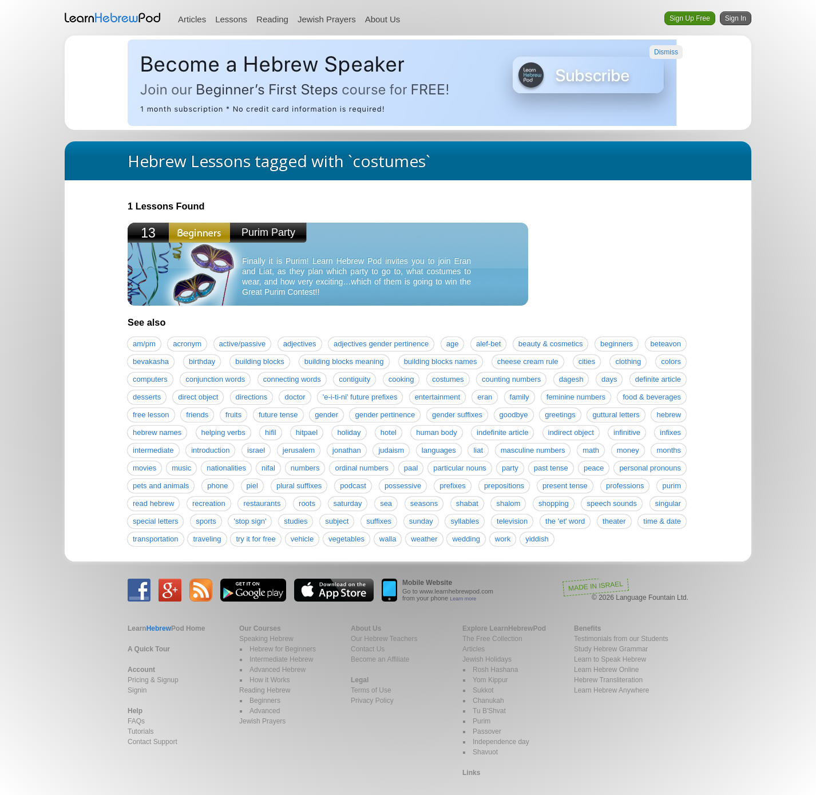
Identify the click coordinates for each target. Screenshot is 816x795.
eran (484, 397)
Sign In (735, 18)
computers (150, 379)
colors (671, 361)
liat (478, 450)
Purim (481, 721)
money (628, 450)
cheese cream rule (527, 361)
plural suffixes (299, 485)
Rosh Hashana (495, 670)
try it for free (255, 539)
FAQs (136, 721)
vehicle (302, 539)
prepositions (504, 485)
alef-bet (488, 343)
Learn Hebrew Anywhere (611, 690)
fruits (233, 414)
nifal (268, 468)
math (591, 450)
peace (594, 468)
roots (307, 503)
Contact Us (368, 649)
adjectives (299, 343)
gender (326, 414)
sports (206, 521)
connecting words (292, 379)
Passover (487, 731)
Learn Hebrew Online (606, 670)
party (510, 468)
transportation (156, 539)
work (502, 539)
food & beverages (652, 397)
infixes (670, 432)
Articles (192, 19)
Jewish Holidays (487, 659)
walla (388, 539)
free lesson (151, 414)
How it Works (269, 680)
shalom (508, 503)
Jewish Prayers (327, 19)
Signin (137, 690)
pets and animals (161, 485)
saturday (348, 503)
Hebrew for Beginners (282, 649)
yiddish (536, 539)
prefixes (452, 485)
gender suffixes (457, 414)
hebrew (668, 414)
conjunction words (215, 379)
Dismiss (666, 52)
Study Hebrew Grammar (611, 649)
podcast (353, 485)
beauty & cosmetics (550, 343)
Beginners (264, 701)
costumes (448, 379)
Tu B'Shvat (489, 711)
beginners (616, 343)
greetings (560, 414)
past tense (551, 468)
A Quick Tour (149, 649)
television (512, 521)
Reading (272, 19)
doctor (294, 397)
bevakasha (151, 361)
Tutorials (141, 731)
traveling (207, 539)
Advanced (264, 711)
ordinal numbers (361, 468)
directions (252, 397)
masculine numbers (533, 450)
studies (295, 521)
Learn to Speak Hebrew (610, 659)
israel (256, 450)
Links (471, 773)
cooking (401, 379)
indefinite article (502, 432)
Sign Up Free (690, 18)
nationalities (226, 468)
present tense (565, 485)
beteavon (666, 343)
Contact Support (152, 742)
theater (614, 521)
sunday (421, 521)
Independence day (501, 742)
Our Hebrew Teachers (384, 639)
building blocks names (440, 361)
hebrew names (157, 432)
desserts (147, 397)
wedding (466, 539)
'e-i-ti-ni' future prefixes (360, 397)
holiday (349, 432)
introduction (210, 450)
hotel (389, 432)
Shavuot (485, 752)
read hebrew (153, 503)
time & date (662, 521)
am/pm (144, 343)
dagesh (571, 379)
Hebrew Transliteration (608, 680)
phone (217, 485)
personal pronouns (650, 468)
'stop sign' (249, 521)
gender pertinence (385, 414)
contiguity (354, 379)
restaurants (261, 503)
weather (424, 539)
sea (386, 503)
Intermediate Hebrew (281, 659)
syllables (464, 521)
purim (671, 485)
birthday (202, 361)
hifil (270, 432)
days (609, 379)
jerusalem (299, 450)
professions (625, 485)
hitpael (307, 432)
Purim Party (268, 232)
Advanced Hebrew (277, 670)
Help (135, 711)
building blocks (259, 361)
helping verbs (223, 432)
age (452, 343)
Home (166, 628)
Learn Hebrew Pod (113, 18)
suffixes (378, 521)
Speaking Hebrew (266, 639)
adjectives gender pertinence (381, 343)
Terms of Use (371, 690)
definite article (658, 379)
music (181, 468)
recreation (208, 503)
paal (411, 468)
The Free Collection (492, 639)
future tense (278, 414)
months (668, 450)
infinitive (626, 432)
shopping (553, 503)
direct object (198, 397)
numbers (305, 468)
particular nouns (459, 468)
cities (587, 361)
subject (336, 521)
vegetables (346, 539)
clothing (628, 361)
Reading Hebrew (264, 690)
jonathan (346, 450)
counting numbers (511, 379)
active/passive (242, 343)
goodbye (514, 414)
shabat (467, 503)
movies (144, 468)
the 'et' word (565, 521)
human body (436, 432)
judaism (391, 450)
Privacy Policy (372, 701)
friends (197, 414)
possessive (403, 485)
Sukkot (483, 690)
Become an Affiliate (380, 659)
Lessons (231, 19)
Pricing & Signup (153, 680)
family (519, 397)
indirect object (571, 432)
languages (439, 450)
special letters (155, 521)
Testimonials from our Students (621, 639)
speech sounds (611, 503)
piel (252, 485)
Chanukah (488, 701)
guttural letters (615, 414)
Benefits (587, 628)
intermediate (153, 450)
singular (668, 503)
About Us (383, 19)
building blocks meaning (344, 361)
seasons (424, 503)
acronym (187, 343)
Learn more (463, 599)
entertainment (438, 397)
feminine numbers (575, 397)
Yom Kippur (490, 680)
